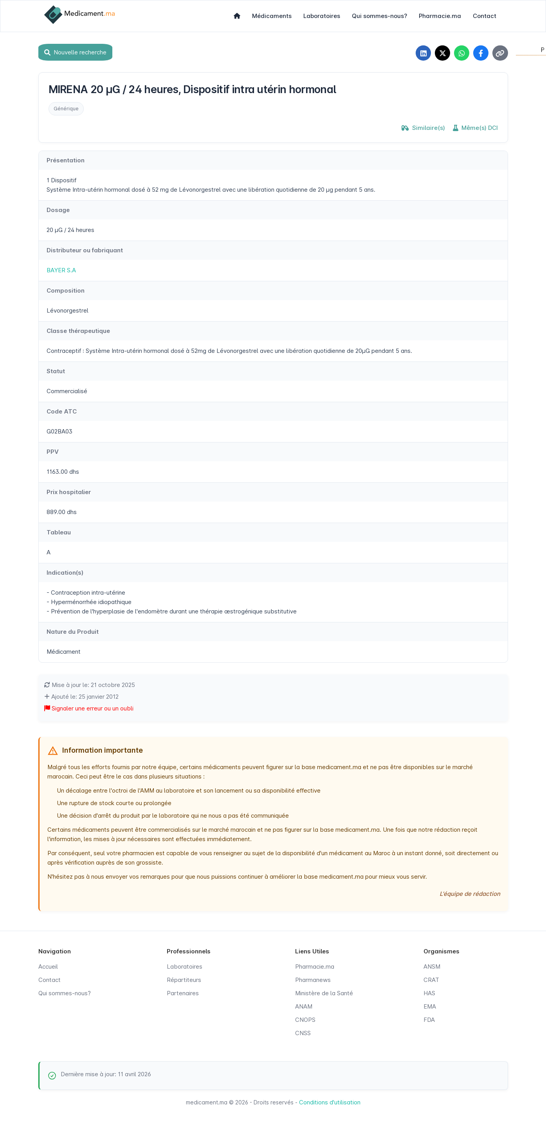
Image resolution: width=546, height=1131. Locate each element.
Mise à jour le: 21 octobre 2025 (89, 685)
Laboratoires (321, 16)
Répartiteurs (184, 980)
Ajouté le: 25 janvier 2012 (81, 697)
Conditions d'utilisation (329, 1102)
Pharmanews (313, 980)
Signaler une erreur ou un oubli (88, 708)
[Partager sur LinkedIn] (422, 53)
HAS (429, 993)
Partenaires (183, 993)
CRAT (431, 980)
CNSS (303, 1033)
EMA (429, 1007)
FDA (429, 1020)
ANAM (303, 1007)
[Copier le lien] (500, 53)
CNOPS (305, 1020)
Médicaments (272, 16)
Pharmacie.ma (440, 16)
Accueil (48, 967)
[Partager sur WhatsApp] (461, 53)
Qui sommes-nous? (379, 16)
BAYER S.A (61, 270)
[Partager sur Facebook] (480, 53)
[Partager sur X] (441, 53)
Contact (484, 16)
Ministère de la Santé (324, 993)
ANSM (431, 967)
